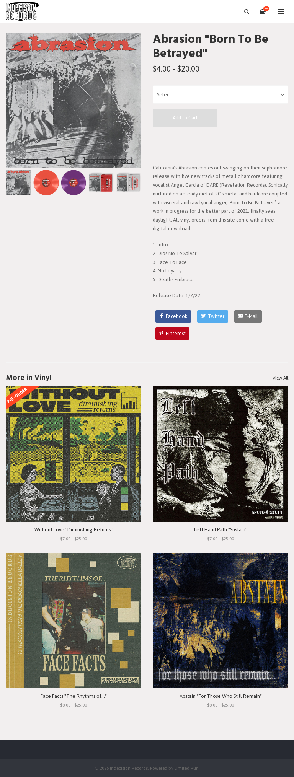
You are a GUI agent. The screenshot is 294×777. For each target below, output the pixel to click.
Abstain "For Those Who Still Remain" (221, 696)
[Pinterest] (172, 333)
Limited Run (187, 768)
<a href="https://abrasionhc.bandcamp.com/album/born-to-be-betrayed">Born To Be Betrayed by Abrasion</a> (220, 145)
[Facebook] (173, 316)
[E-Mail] (248, 316)
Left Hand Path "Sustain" (220, 530)
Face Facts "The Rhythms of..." (74, 696)
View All (280, 378)
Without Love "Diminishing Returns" (73, 530)
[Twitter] (212, 316)
